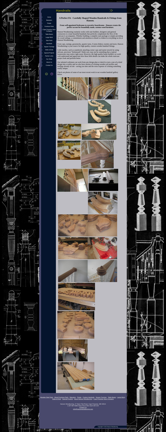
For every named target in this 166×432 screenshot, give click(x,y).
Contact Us (49, 65)
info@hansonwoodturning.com (83, 409)
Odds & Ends (49, 50)
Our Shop (49, 59)
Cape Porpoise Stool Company (49, 30)
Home (49, 17)
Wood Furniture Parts (61, 397)
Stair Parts (49, 40)
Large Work (49, 37)
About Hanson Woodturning (83, 399)
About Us (49, 62)
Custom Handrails (88, 397)
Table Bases (49, 34)
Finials (49, 23)
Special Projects (49, 53)
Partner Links (49, 56)
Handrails (49, 43)
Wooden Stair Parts (46, 397)
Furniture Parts (49, 26)
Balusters (49, 20)
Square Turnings (49, 47)
